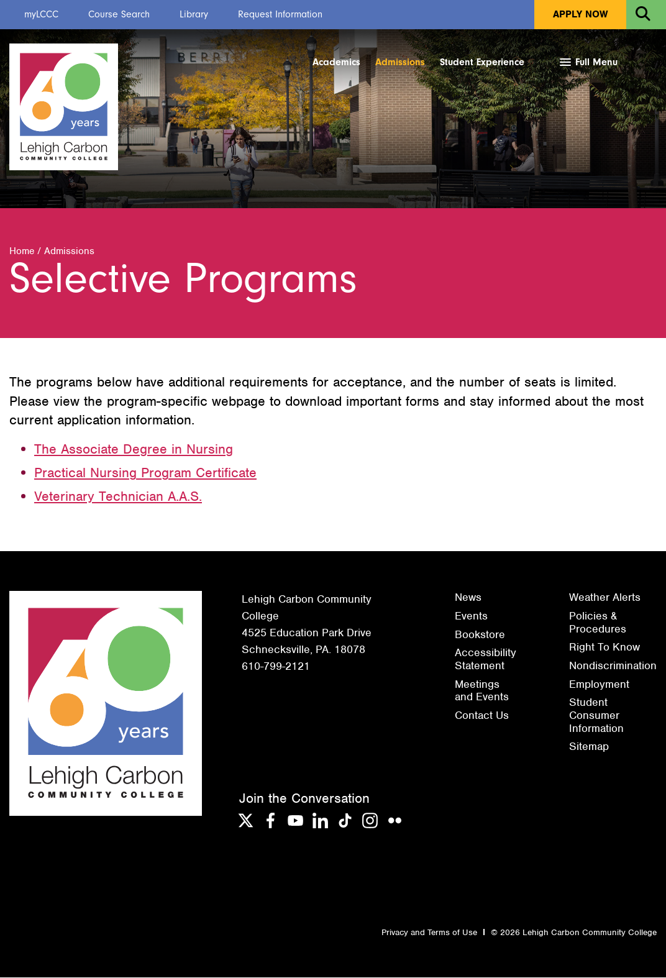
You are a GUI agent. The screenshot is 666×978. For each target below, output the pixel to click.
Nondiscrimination (613, 666)
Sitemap (589, 747)
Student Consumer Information (596, 715)
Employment (599, 685)
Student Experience (482, 62)
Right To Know (604, 647)
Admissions (400, 62)
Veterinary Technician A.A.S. (118, 496)
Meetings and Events (482, 691)
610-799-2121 (276, 667)
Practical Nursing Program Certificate (145, 473)
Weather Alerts (605, 598)
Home (21, 251)
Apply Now (580, 14)
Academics (336, 62)
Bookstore (480, 635)
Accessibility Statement (485, 659)
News (468, 598)
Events (471, 616)
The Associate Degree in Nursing (133, 449)
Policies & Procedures (597, 623)
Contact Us (482, 716)
